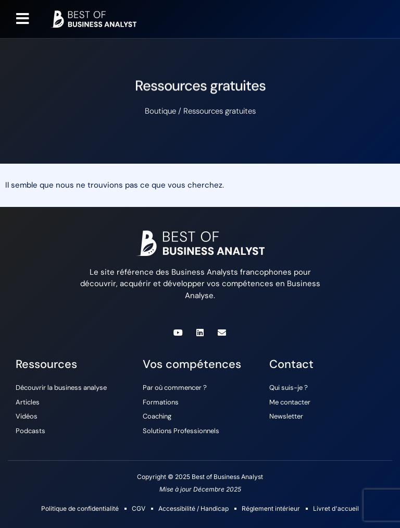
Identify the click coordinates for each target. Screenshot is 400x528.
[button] (22, 19)
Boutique (160, 111)
